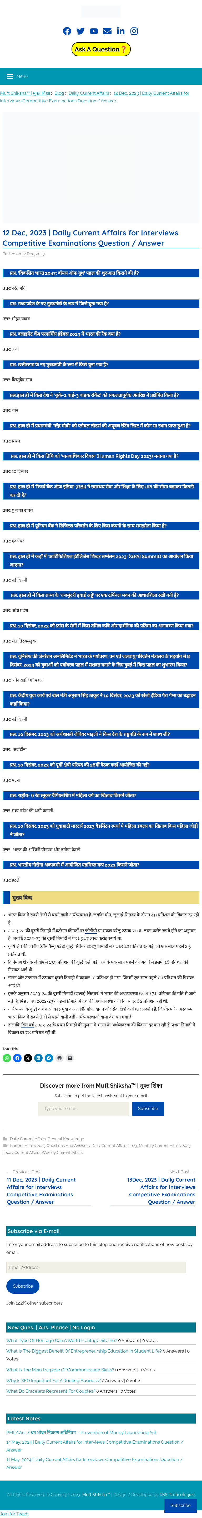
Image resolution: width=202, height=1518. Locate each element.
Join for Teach (14, 1513)
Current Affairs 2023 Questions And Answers (50, 1145)
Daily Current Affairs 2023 (114, 1145)
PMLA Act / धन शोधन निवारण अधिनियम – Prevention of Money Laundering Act (81, 1432)
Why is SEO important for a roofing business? (53, 1380)
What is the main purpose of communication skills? (60, 1369)
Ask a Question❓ (101, 49)
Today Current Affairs (21, 1152)
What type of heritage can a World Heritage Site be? (61, 1340)
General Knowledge (66, 1138)
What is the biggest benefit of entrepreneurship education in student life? (84, 1351)
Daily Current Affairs (28, 1138)
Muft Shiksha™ (96, 1494)
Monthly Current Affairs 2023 (164, 1145)
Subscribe (148, 1108)
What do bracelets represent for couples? (50, 1391)
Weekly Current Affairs (62, 1152)
